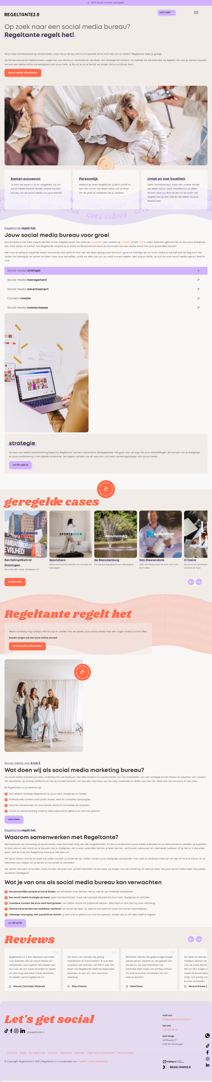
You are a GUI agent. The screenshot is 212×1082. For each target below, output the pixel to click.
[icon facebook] (11, 1032)
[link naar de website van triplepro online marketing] (173, 1062)
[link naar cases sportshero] (71, 544)
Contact (52, 1053)
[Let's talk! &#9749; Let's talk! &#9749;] (167, 13)
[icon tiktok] (6, 1032)
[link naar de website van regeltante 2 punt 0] (177, 1068)
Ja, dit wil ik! (15, 923)
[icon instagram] (17, 1032)
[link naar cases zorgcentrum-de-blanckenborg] (116, 544)
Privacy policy (125, 1053)
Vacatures (66, 1053)
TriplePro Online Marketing (92, 1061)
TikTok (142, 242)
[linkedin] (22, 1030)
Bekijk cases (15, 582)
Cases (22, 1053)
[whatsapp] (207, 1036)
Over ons (12, 1053)
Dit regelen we (37, 1053)
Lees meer (14, 819)
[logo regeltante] (21, 15)
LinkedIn (126, 242)
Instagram (96, 242)
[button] (191, 581)
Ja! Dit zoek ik (20, 465)
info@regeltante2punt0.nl (177, 1019)
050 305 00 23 (170, 1030)
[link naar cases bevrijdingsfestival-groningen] (26, 544)
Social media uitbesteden (23, 73)
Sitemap (79, 1053)
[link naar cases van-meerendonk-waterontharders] (161, 544)
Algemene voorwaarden (101, 1053)
